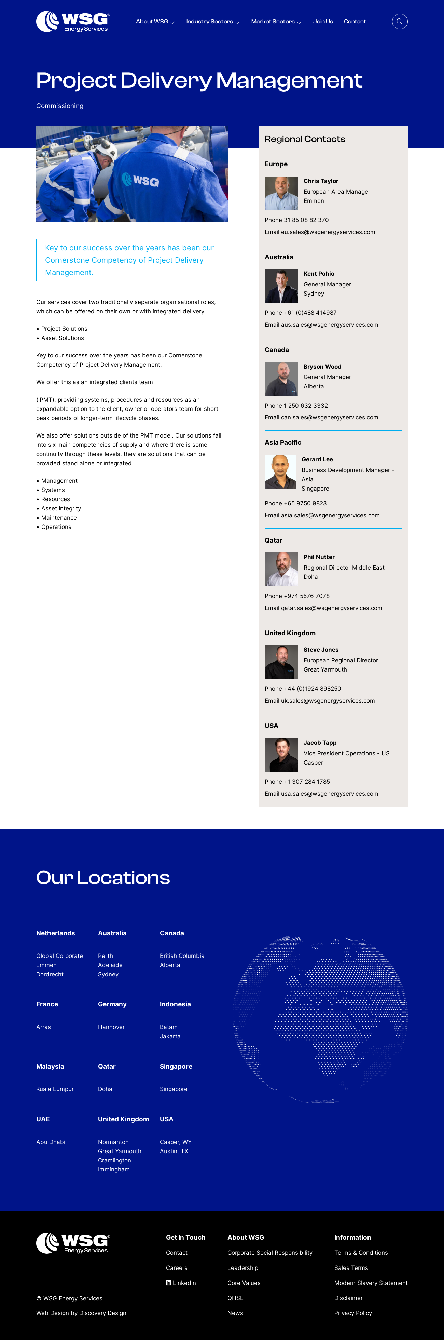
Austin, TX (174, 1151)
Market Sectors (273, 21)
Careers (177, 1267)
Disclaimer (348, 1298)
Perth (105, 955)
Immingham (114, 1169)
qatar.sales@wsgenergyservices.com (332, 607)
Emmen (46, 965)
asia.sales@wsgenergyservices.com (330, 515)
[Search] (400, 21)
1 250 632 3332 (306, 405)
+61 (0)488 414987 (310, 312)
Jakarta (170, 1036)
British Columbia (182, 955)
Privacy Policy (353, 1313)
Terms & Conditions (361, 1252)
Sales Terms (351, 1267)
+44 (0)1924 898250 (312, 688)
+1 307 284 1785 (307, 781)
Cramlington (114, 1160)
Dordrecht (50, 974)
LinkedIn (181, 1282)
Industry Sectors (209, 21)
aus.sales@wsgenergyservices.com (329, 324)
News (235, 1313)
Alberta (170, 965)
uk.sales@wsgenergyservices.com (328, 700)
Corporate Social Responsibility (270, 1252)
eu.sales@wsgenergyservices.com (328, 232)
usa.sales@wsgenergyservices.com (329, 793)
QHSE (235, 1298)
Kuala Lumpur (55, 1088)
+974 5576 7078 (307, 596)
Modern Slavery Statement (371, 1282)
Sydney (108, 974)
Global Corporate (59, 955)
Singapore (174, 1088)
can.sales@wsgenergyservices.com (329, 417)
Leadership (242, 1267)
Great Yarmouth (119, 1151)
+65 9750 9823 (305, 503)
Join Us (323, 21)
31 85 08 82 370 (306, 220)
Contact (355, 21)
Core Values (244, 1282)
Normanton (113, 1142)
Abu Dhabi (50, 1142)
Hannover (111, 1027)
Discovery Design (102, 1312)
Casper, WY (176, 1142)
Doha (105, 1088)
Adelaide (110, 965)
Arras (43, 1027)
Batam (169, 1027)
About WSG (152, 21)
